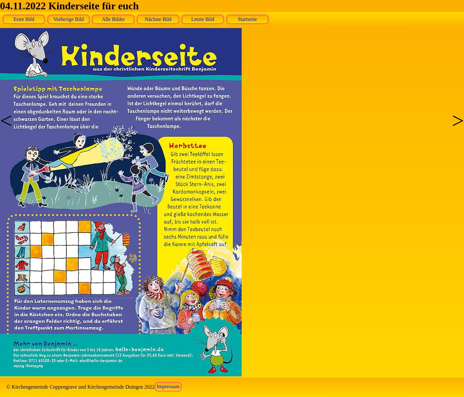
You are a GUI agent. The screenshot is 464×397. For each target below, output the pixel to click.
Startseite (247, 19)
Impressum (168, 387)
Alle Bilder (113, 19)
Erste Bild (24, 19)
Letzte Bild (202, 19)
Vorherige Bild (68, 19)
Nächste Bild (158, 19)
